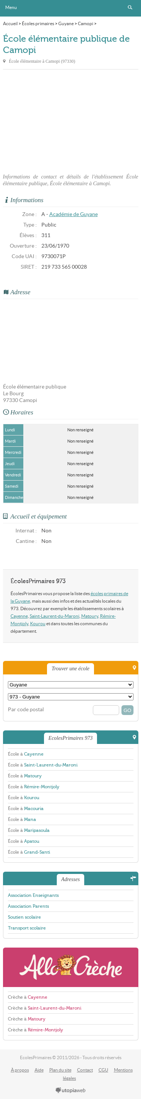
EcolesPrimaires (70, 8)
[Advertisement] (70, 121)
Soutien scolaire (24, 917)
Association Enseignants (33, 895)
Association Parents (28, 906)
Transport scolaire (27, 928)
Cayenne (19, 616)
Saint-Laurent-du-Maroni (54, 616)
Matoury (89, 616)
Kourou (37, 623)
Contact (85, 1069)
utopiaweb (70, 1090)
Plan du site (60, 1069)
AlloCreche (70, 967)
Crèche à (27, 997)
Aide (39, 1069)
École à (26, 754)
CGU (103, 1069)
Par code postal (26, 709)
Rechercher (130, 7)
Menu (11, 7)
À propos (20, 1069)
